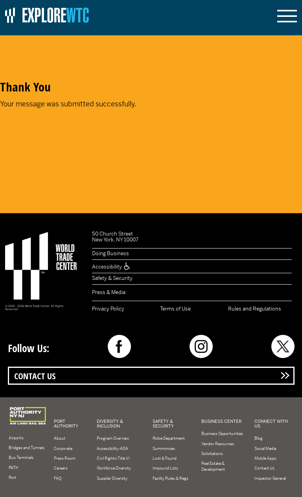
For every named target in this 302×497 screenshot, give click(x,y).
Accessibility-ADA (112, 448)
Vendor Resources (217, 443)
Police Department (169, 438)
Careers (61, 468)
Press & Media (108, 292)
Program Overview (113, 438)
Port (12, 477)
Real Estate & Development (213, 466)
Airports (16, 437)
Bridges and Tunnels (26, 447)
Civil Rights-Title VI (113, 458)
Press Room (65, 458)
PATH (13, 467)
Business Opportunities (222, 433)
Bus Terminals (21, 457)
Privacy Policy (108, 308)
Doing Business (110, 253)
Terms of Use (175, 308)
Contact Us (34, 376)
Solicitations (212, 453)
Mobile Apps (265, 458)
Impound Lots (165, 468)
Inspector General (270, 478)
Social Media (265, 448)
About (59, 438)
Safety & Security (112, 278)
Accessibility (111, 266)
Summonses (164, 448)
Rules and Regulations (254, 308)
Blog (258, 438)
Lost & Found (165, 458)
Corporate (63, 448)
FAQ (57, 478)
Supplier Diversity (112, 478)
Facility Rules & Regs (170, 478)
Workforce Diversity (114, 468)
